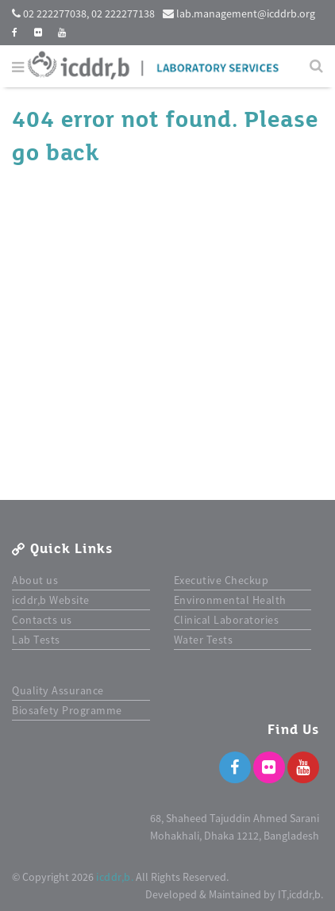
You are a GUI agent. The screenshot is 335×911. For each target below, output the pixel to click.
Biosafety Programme (67, 710)
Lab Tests (36, 639)
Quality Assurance (58, 690)
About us (35, 580)
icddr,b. (114, 877)
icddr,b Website (51, 600)
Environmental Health (230, 600)
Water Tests (203, 639)
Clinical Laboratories (226, 620)
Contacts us (42, 620)
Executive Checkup (221, 580)
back (72, 153)
